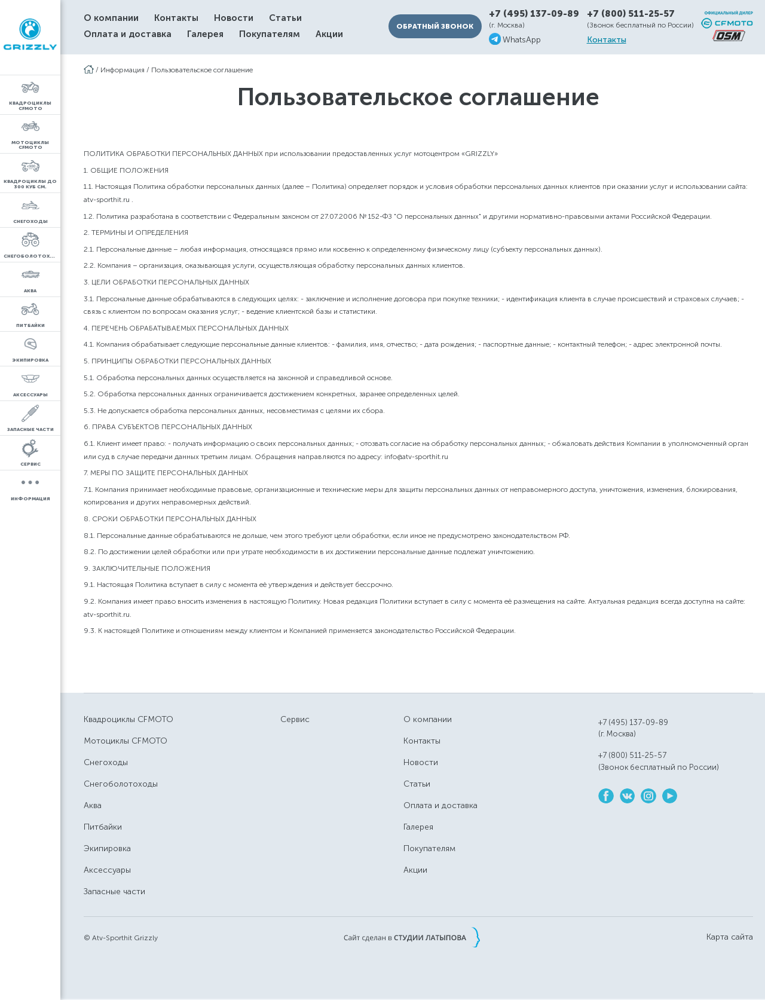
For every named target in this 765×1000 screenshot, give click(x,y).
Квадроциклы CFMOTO (128, 719)
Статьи (285, 18)
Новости (233, 18)
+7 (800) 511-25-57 (631, 13)
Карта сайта (729, 937)
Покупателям (269, 34)
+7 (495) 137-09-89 (534, 14)
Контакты (176, 18)
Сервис (295, 719)
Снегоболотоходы (121, 784)
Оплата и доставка (128, 34)
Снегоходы (106, 762)
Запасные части (114, 891)
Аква (93, 805)
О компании (111, 18)
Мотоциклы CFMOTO (125, 741)
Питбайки (103, 827)
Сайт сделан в (412, 937)
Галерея (205, 34)
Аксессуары (107, 870)
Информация (122, 70)
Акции (329, 34)
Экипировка (107, 848)
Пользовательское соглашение (202, 70)
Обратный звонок (434, 26)
